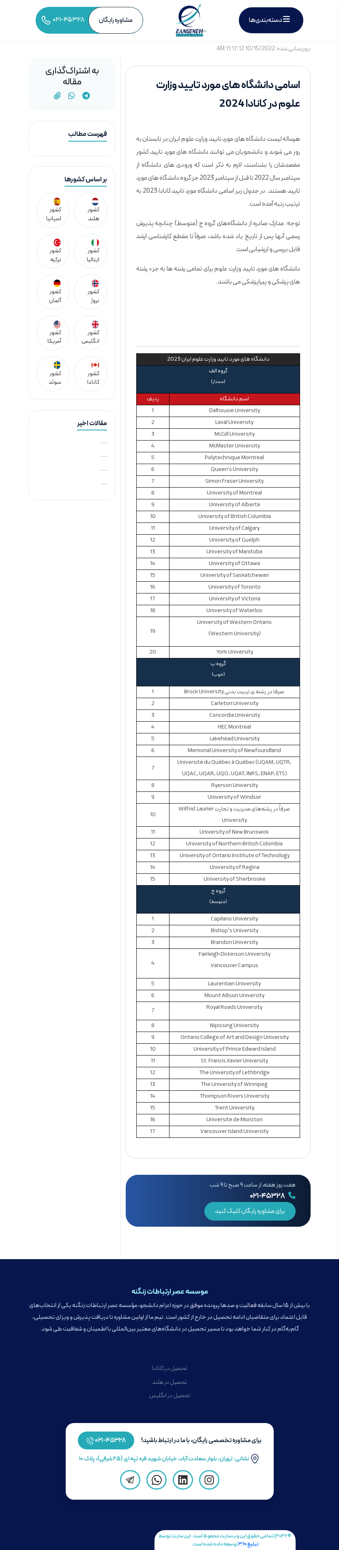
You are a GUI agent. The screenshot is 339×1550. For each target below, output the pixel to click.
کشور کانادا (93, 374)
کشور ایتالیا (93, 251)
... (104, 441)
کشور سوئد (55, 374)
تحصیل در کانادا (169, 1368)
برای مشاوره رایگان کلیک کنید (250, 1211)
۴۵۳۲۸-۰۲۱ (110, 1440)
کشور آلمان (55, 292)
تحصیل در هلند (169, 1382)
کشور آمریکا (54, 333)
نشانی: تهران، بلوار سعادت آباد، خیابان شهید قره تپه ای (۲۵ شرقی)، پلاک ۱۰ (169, 1459)
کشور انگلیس (90, 333)
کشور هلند (93, 210)
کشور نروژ (93, 292)
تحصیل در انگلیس (169, 1395)
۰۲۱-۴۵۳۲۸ (273, 1196)
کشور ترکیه (55, 251)
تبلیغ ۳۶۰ (248, 1544)
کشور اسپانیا (53, 210)
